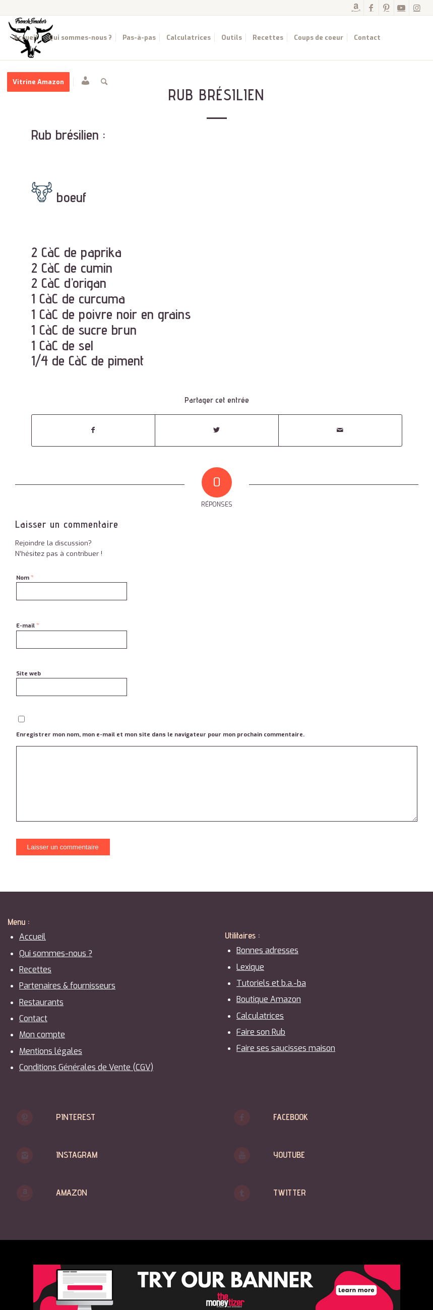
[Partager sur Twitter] (216, 430)
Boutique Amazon (268, 999)
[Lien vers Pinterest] (386, 7)
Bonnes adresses (267, 950)
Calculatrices (260, 1016)
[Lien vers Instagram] (416, 7)
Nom (25, 577)
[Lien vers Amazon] (356, 7)
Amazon (71, 1192)
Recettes (35, 969)
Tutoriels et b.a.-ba (271, 983)
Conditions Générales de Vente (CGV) (86, 1067)
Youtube (289, 1154)
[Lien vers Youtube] (401, 7)
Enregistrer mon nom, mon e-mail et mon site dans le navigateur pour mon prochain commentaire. (160, 734)
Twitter (289, 1192)
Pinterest (75, 1116)
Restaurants (41, 1002)
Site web (28, 673)
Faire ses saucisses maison (285, 1048)
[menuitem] (26, 38)
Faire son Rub (260, 1032)
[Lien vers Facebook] (371, 7)
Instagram (76, 1154)
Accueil (32, 936)
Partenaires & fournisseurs (67, 985)
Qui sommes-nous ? (55, 953)
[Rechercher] (104, 82)
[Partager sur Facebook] (93, 430)
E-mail (27, 625)
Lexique (250, 967)
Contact (33, 1018)
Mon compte (42, 1034)
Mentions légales (50, 1051)
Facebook (290, 1116)
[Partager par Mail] (340, 430)
